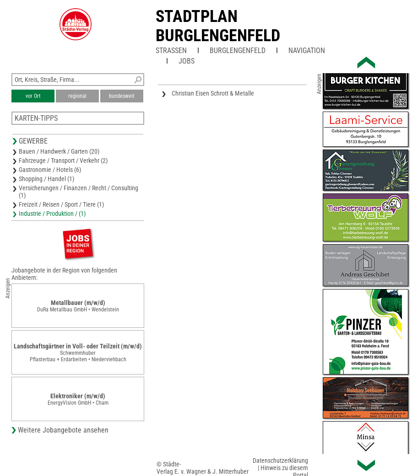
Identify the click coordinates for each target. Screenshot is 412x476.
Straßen (171, 50)
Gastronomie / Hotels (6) (50, 169)
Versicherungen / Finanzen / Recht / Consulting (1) (78, 191)
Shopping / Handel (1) (46, 178)
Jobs (187, 61)
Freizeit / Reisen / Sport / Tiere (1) (61, 204)
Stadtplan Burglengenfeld (218, 26)
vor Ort (33, 96)
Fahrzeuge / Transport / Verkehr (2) (63, 160)
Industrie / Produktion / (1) (52, 213)
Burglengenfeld (238, 50)
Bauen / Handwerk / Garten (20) (59, 151)
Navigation (306, 50)
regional (77, 96)
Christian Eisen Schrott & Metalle (213, 93)
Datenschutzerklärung (280, 460)
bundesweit (122, 96)
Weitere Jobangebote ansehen (63, 430)
